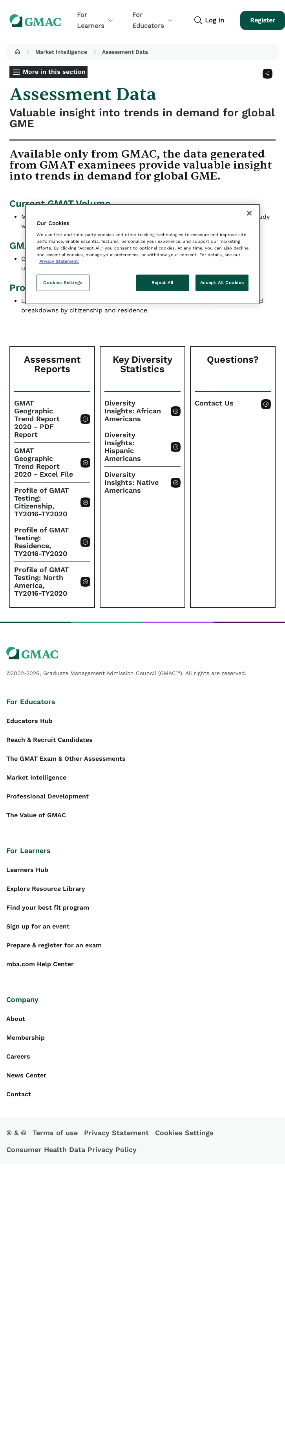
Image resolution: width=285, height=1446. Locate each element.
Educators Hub (29, 721)
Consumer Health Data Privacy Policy (71, 1149)
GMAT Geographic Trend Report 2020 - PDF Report (37, 419)
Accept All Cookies (222, 282)
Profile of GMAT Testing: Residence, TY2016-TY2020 (41, 542)
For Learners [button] (95, 20)
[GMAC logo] (142, 653)
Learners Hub (27, 869)
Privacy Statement (116, 1133)
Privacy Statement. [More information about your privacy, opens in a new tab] (59, 261)
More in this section (54, 71)
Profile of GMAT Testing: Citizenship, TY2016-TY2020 (41, 502)
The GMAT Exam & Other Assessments (66, 758)
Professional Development (47, 796)
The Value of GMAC (36, 815)
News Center (26, 1075)
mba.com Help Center (40, 964)
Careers (18, 1056)
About (15, 1018)
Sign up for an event (37, 926)
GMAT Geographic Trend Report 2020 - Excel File (43, 462)
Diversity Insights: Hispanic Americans (122, 446)
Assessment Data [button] (125, 52)
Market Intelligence (61, 52)
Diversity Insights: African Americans (132, 411)
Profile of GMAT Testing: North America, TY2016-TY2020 (41, 581)
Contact (18, 1094)
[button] (17, 52)
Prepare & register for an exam (54, 945)
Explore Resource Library (45, 888)
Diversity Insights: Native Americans (131, 482)
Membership (25, 1037)
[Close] (249, 213)
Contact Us (214, 403)
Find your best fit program (47, 907)
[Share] (267, 74)
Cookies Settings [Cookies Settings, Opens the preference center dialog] (62, 282)
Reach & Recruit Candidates (49, 739)
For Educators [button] (152, 20)
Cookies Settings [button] (184, 1133)
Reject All (163, 282)
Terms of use (55, 1133)
